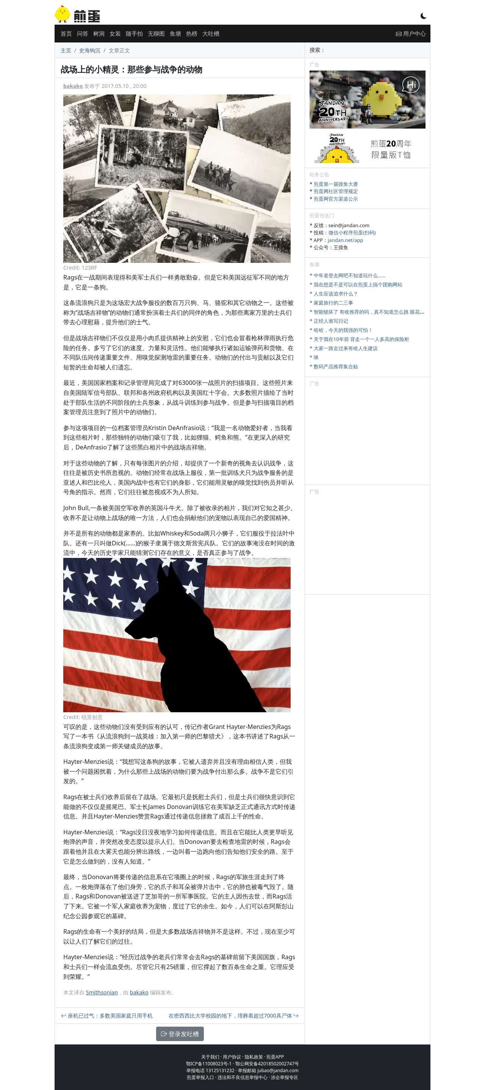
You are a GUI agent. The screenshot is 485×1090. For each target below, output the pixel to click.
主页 (66, 50)
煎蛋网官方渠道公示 (336, 198)
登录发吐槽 (180, 1034)
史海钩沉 (89, 50)
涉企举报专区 (284, 1077)
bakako (73, 86)
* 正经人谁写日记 (329, 320)
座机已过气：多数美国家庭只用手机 (107, 1015)
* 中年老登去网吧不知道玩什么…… (347, 275)
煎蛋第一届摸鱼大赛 (336, 184)
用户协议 (232, 1057)
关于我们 (210, 1057)
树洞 (99, 33)
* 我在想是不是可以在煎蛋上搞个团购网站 (356, 284)
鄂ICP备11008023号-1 (209, 1063)
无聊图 (156, 33)
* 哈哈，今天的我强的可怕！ (341, 330)
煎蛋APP (275, 1057)
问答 (82, 33)
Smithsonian (102, 992)
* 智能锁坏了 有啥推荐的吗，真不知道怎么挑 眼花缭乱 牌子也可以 (382, 311)
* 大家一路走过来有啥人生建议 (344, 348)
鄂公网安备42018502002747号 (267, 1063)
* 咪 (314, 357)
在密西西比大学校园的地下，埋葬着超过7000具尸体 (234, 1015)
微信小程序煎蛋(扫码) (352, 232)
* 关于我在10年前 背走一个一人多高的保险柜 (359, 339)
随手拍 (134, 33)
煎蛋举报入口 (200, 1077)
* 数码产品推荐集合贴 (334, 366)
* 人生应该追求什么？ (334, 293)
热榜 (191, 33)
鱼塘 (175, 33)
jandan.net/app (345, 240)
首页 (66, 33)
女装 (115, 33)
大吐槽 (210, 33)
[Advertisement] (367, 437)
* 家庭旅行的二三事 (331, 302)
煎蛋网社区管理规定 (336, 191)
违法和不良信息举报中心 (242, 1077)
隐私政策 (254, 1057)
